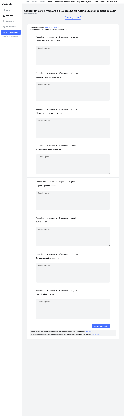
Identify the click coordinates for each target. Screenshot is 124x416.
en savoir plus (89, 331)
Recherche (8, 21)
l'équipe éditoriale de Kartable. (52, 27)
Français (42, 2)
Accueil (7, 10)
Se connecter (9, 27)
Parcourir (8, 16)
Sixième (34, 2)
